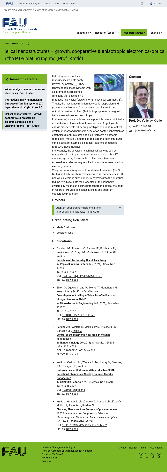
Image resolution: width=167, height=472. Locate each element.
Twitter (153, 455)
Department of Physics (29, 3)
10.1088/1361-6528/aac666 (78, 350)
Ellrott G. (61, 287)
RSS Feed (147, 455)
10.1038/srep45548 (73, 389)
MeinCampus (69, 3)
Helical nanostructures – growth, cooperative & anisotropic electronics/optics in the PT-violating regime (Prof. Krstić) (24, 119)
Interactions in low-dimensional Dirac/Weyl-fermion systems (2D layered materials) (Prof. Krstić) (24, 103)
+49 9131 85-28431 (143, 126)
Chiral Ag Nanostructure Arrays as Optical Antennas (87, 409)
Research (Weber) (105, 32)
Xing (159, 455)
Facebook (141, 455)
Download (72, 279)
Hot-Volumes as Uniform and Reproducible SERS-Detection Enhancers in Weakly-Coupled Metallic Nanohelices (86, 374)
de (159, 3)
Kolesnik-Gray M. (66, 291)
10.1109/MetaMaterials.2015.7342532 (84, 425)
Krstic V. (61, 256)
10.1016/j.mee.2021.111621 (78, 315)
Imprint (143, 447)
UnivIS (47, 3)
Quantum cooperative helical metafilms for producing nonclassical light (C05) (78, 209)
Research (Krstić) (133, 32)
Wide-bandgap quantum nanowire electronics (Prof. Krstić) (25, 91)
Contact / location (128, 447)
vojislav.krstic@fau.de (144, 130)
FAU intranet (156, 447)
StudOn (56, 3)
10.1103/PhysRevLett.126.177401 (82, 275)
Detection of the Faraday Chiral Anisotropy (81, 260)
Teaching (154, 32)
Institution (83, 32)
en (154, 3)
